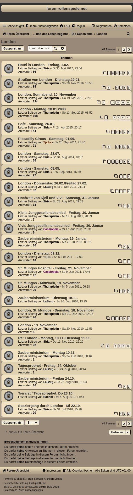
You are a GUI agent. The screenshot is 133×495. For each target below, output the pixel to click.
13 (123, 102)
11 (112, 102)
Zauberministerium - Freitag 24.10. (46, 378)
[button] (129, 49)
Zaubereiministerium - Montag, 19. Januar (52, 238)
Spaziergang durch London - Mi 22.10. (49, 406)
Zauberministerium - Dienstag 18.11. (48, 298)
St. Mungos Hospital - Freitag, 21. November (54, 268)
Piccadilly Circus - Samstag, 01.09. (46, 139)
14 (128, 102)
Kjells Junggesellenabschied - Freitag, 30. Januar (59, 213)
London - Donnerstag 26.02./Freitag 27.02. (52, 183)
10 (123, 117)
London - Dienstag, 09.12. (39, 253)
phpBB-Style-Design (49, 486)
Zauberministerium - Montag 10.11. (47, 353)
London (8, 41)
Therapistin (51, 83)
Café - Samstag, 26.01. (36, 124)
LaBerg (48, 187)
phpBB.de (40, 483)
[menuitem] (41, 26)
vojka (47, 257)
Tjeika (47, 142)
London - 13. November (37, 325)
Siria (46, 68)
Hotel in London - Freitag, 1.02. (43, 65)
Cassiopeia (51, 229)
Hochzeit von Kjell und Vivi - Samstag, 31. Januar (58, 198)
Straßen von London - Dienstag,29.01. (49, 80)
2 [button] (124, 49)
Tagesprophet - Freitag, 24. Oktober (47, 365)
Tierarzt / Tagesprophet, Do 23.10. (45, 393)
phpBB (20, 479)
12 (117, 102)
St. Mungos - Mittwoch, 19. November (49, 283)
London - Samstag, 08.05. (39, 168)
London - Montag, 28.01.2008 (42, 109)
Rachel (48, 397)
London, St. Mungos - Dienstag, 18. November (56, 310)
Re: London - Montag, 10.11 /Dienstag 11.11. (54, 338)
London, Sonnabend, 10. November (47, 94)
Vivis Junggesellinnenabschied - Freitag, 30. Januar (60, 226)
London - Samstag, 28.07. (39, 154)
